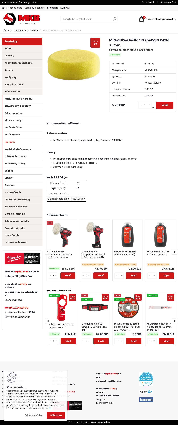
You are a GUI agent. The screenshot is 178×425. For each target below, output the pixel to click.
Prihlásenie (150, 2)
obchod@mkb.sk (13, 299)
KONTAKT (65, 7)
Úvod (6, 30)
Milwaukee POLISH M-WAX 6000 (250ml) (125, 253)
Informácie (52, 7)
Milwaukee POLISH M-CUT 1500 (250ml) (158, 253)
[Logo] (21, 19)
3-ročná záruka (14, 7)
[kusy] (145, 105)
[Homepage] (3, 8)
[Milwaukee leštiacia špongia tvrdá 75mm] (73, 64)
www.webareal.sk (100, 422)
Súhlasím (56, 415)
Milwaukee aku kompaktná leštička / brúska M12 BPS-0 (60, 254)
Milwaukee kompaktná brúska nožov (61, 326)
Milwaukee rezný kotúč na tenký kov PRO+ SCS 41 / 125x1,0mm (127, 327)
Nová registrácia (168, 2)
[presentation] (48, 252)
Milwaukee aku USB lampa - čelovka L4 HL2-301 (95, 327)
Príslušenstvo (20, 30)
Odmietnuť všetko (33, 415)
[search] (114, 20)
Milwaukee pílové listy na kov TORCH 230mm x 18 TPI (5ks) (160, 327)
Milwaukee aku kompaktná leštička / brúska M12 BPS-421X (93, 254)
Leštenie (34, 30)
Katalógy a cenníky (35, 7)
